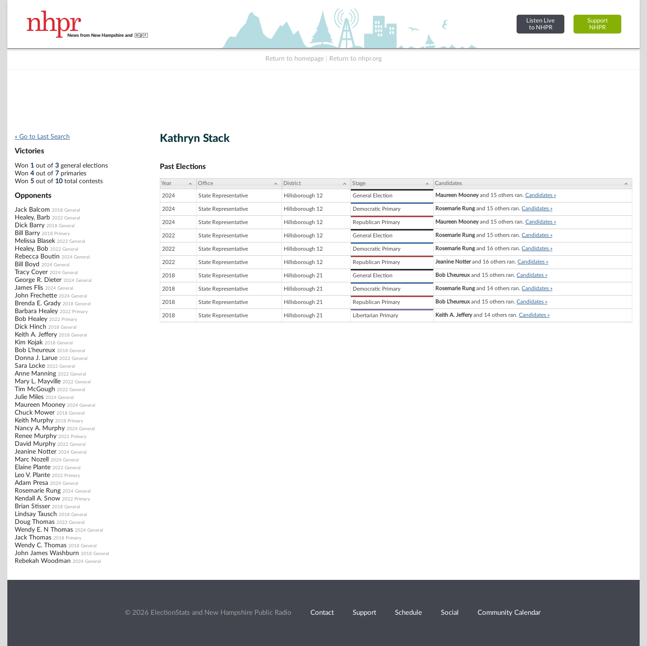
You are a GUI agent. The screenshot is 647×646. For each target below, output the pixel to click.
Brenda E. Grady (38, 303)
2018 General (66, 210)
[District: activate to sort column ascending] (316, 183)
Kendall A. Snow (37, 498)
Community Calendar (509, 612)
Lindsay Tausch (36, 514)
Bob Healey (31, 319)
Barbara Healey (36, 311)
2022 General (66, 218)
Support (364, 612)
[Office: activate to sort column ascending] (239, 183)
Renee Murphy (35, 436)
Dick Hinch (30, 327)
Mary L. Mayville (38, 381)
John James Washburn (47, 553)
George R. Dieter (38, 280)
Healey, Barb (32, 217)
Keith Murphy (34, 420)
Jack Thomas (33, 537)
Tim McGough (35, 389)
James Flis (29, 288)
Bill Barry (27, 233)
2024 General (76, 257)
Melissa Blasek (35, 241)
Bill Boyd (27, 264)
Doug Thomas (35, 522)
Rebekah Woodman (43, 561)
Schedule (408, 612)
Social (450, 612)
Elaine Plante (33, 467)
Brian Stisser (32, 506)
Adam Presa (31, 483)
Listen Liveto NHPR (540, 24)
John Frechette (36, 295)
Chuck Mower (35, 413)
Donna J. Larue (36, 358)
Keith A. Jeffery (36, 334)
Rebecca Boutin (37, 256)
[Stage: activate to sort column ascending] (392, 183)
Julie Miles (29, 397)
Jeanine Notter (35, 452)
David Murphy (35, 444)
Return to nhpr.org (355, 59)
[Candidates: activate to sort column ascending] (532, 183)
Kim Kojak (29, 342)
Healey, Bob (31, 249)
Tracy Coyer (31, 272)
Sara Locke (30, 366)
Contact (322, 612)
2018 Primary (56, 233)
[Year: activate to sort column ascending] (178, 183)
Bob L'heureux (35, 350)
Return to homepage (294, 59)
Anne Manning (35, 374)
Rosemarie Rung (38, 491)
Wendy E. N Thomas (44, 530)
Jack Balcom (32, 210)
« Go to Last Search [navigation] (42, 137)
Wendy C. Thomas (41, 545)
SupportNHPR (597, 24)
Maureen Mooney (40, 405)
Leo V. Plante (32, 475)
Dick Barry (30, 225)
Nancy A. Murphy (40, 428)
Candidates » (540, 195)
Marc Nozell (32, 459)
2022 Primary (74, 311)
